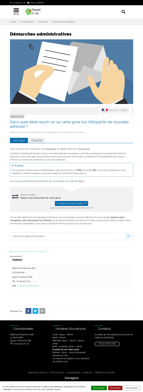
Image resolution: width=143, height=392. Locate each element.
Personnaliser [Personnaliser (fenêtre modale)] (132, 388)
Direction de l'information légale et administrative (29, 251)
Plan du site (57, 373)
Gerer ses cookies (105, 373)
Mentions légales (37, 373)
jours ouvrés (84, 149)
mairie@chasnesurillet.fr (28, 286)
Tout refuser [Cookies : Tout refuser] (115, 388)
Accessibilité (74, 373)
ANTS (81, 181)
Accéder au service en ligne (71, 203)
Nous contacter (107, 344)
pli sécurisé (51, 149)
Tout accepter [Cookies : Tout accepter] (99, 388)
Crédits (88, 373)
